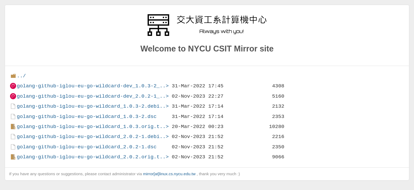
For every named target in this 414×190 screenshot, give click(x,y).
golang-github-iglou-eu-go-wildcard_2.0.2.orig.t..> (93, 156)
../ (21, 75)
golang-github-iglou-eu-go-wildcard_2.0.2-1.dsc (87, 146)
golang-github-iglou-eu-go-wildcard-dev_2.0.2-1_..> (93, 96)
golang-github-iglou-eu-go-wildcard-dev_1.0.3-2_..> (93, 85)
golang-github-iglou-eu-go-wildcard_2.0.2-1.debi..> (93, 136)
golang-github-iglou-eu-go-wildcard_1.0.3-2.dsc (87, 116)
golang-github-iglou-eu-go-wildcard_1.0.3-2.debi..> (93, 106)
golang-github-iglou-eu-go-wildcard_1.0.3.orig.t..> (93, 126)
